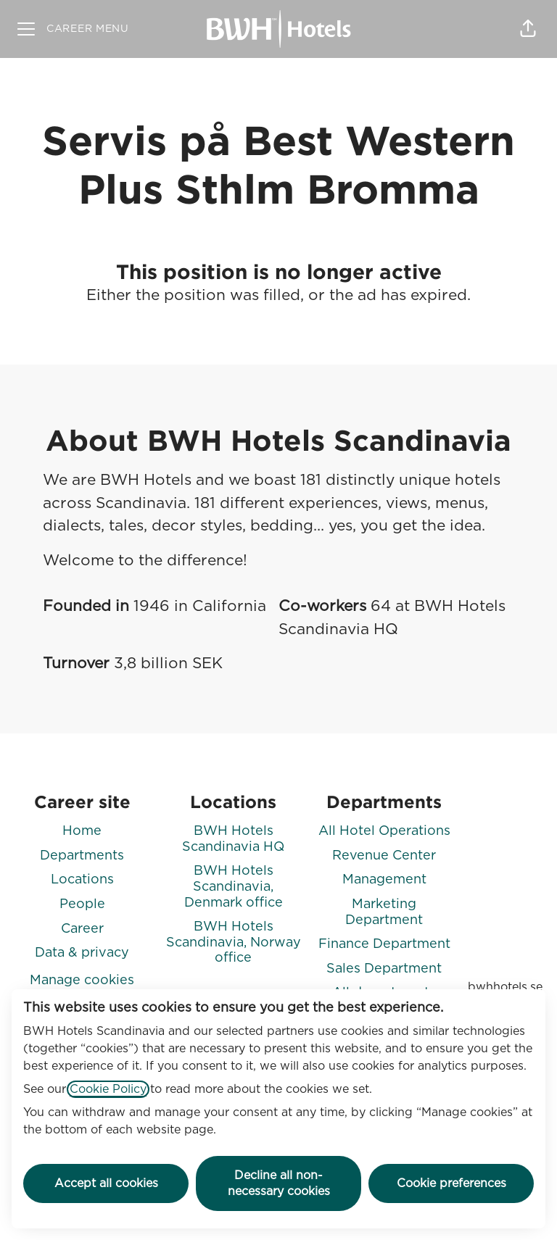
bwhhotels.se (505, 987)
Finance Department (384, 944)
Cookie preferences (451, 1183)
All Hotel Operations (384, 831)
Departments (82, 855)
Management (384, 879)
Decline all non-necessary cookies (279, 1183)
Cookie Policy (108, 1089)
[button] (528, 29)
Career (82, 929)
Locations (82, 879)
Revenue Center (384, 855)
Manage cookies (82, 980)
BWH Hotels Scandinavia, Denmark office (233, 887)
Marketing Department (384, 912)
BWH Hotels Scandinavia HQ (233, 839)
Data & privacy (82, 953)
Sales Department (384, 968)
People (82, 904)
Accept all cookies (106, 1183)
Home (82, 831)
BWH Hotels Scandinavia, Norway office (233, 942)
